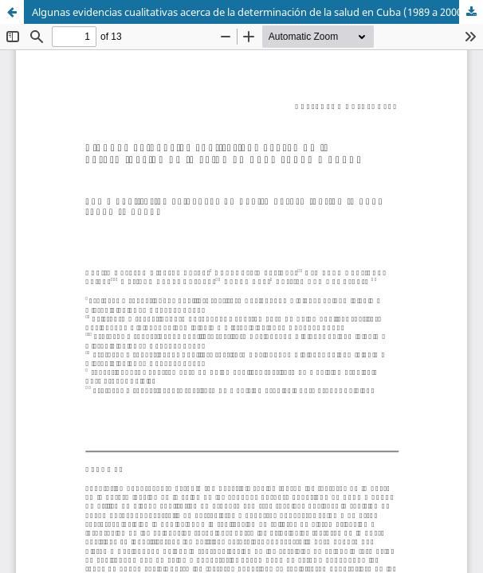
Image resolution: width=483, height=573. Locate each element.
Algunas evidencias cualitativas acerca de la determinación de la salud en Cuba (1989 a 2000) (249, 12)
